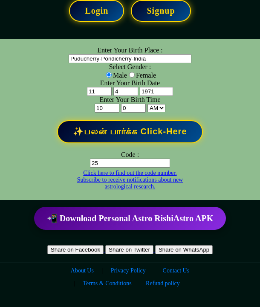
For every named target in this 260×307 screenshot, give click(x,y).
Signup (161, 10)
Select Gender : (130, 66)
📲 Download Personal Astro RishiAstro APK (130, 218)
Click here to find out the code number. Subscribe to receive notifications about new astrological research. (130, 180)
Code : (130, 154)
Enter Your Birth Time (129, 99)
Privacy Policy (128, 270)
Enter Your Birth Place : (129, 50)
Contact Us (176, 270)
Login (96, 10)
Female (146, 75)
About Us (82, 270)
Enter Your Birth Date (130, 83)
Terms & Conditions (107, 283)
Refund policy (163, 283)
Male (120, 75)
